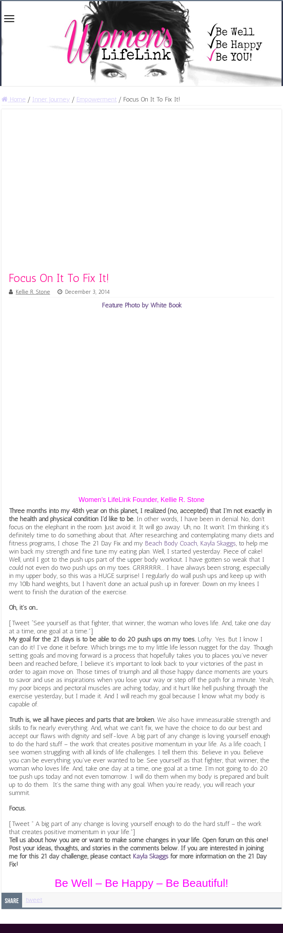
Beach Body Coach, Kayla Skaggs (190, 543)
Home (13, 99)
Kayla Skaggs (150, 856)
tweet (34, 900)
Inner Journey (51, 99)
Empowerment (96, 99)
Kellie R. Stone (33, 292)
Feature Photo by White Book (142, 305)
